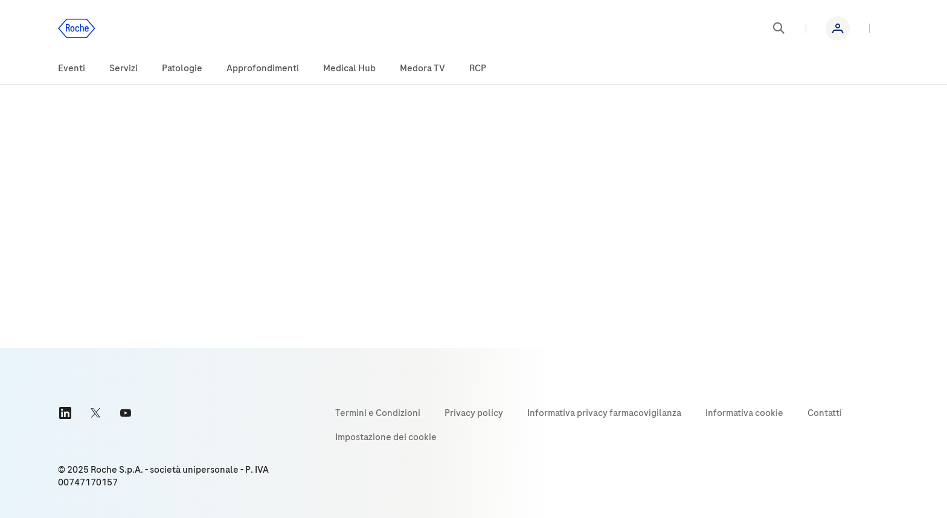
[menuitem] (71, 69)
